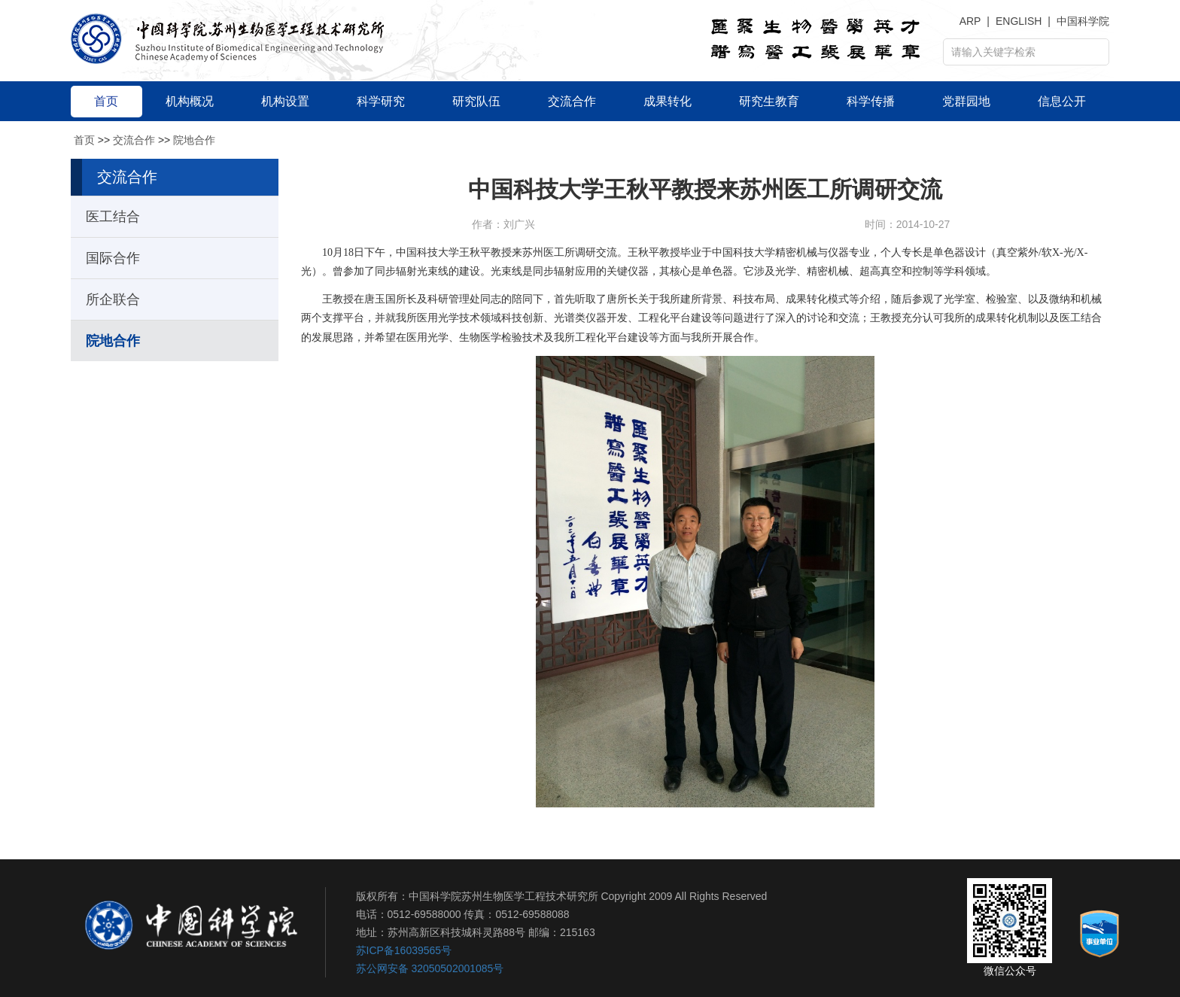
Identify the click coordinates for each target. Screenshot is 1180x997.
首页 (84, 140)
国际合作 (113, 258)
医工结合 (113, 216)
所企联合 (113, 299)
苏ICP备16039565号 (404, 950)
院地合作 (194, 140)
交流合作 (134, 140)
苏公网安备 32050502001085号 (430, 968)
